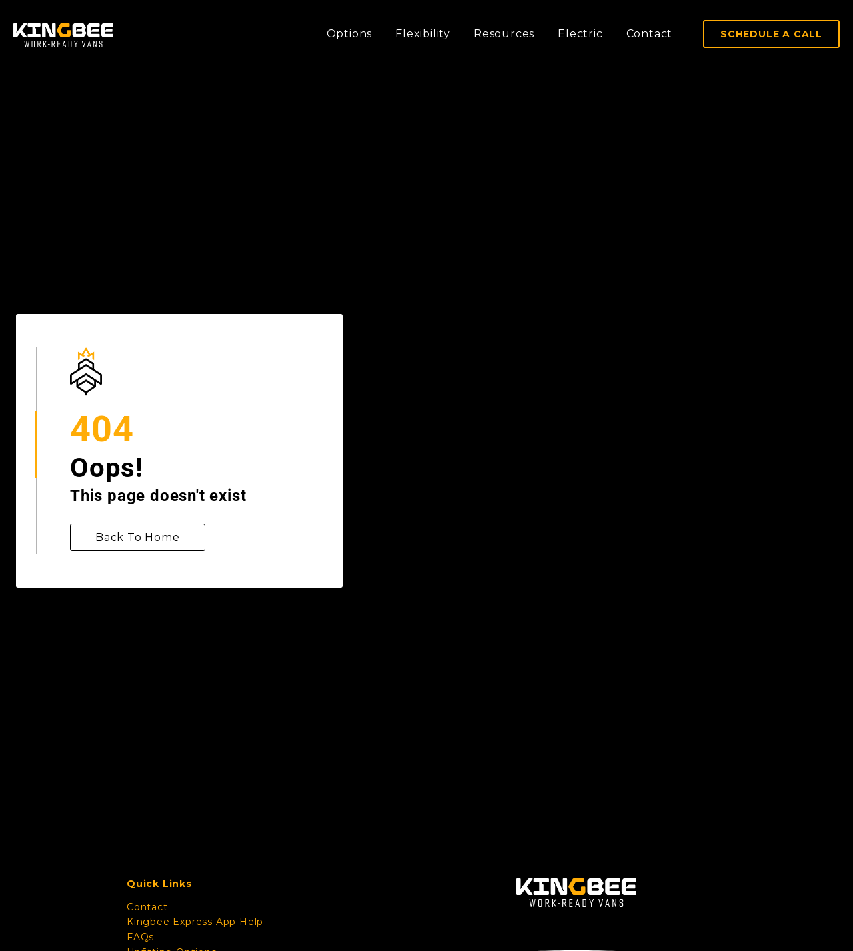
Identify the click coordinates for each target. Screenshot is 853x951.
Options (350, 33)
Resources (504, 33)
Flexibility (422, 33)
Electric (580, 33)
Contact (649, 33)
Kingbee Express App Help (195, 922)
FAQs (140, 937)
